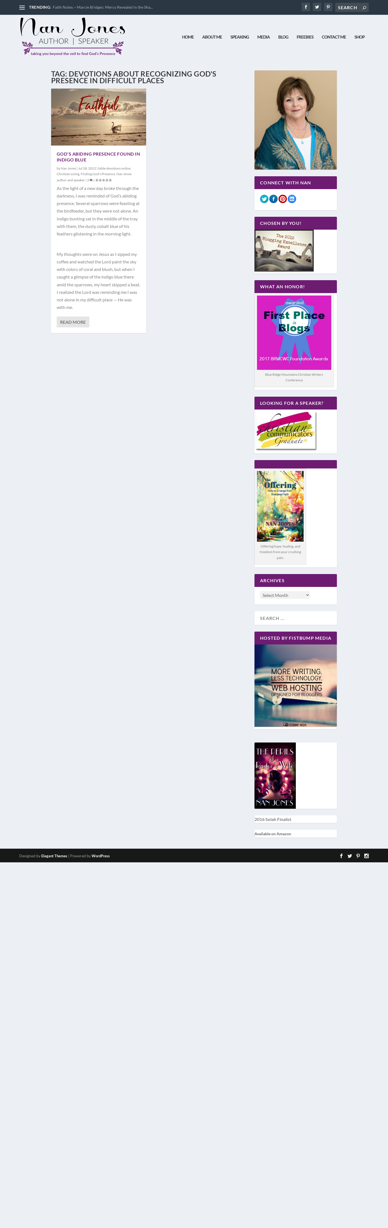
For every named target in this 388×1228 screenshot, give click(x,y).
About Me (212, 37)
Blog (283, 37)
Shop (359, 37)
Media (263, 37)
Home (188, 37)
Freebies (305, 37)
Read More (73, 322)
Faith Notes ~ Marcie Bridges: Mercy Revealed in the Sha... (103, 7)
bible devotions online (114, 168)
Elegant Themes (54, 856)
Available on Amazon (272, 834)
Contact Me (334, 37)
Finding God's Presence (98, 174)
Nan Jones (68, 168)
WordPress (101, 856)
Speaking (239, 37)
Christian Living (68, 174)
